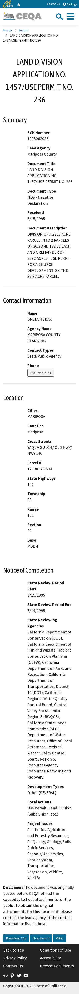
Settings (70, 4)
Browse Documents (57, 965)
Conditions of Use (55, 950)
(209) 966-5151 (40, 373)
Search (23, 30)
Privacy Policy (15, 957)
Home (7, 30)
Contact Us (53, 4)
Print (59, 938)
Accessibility (50, 957)
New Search (41, 938)
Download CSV (16, 938)
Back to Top (13, 950)
